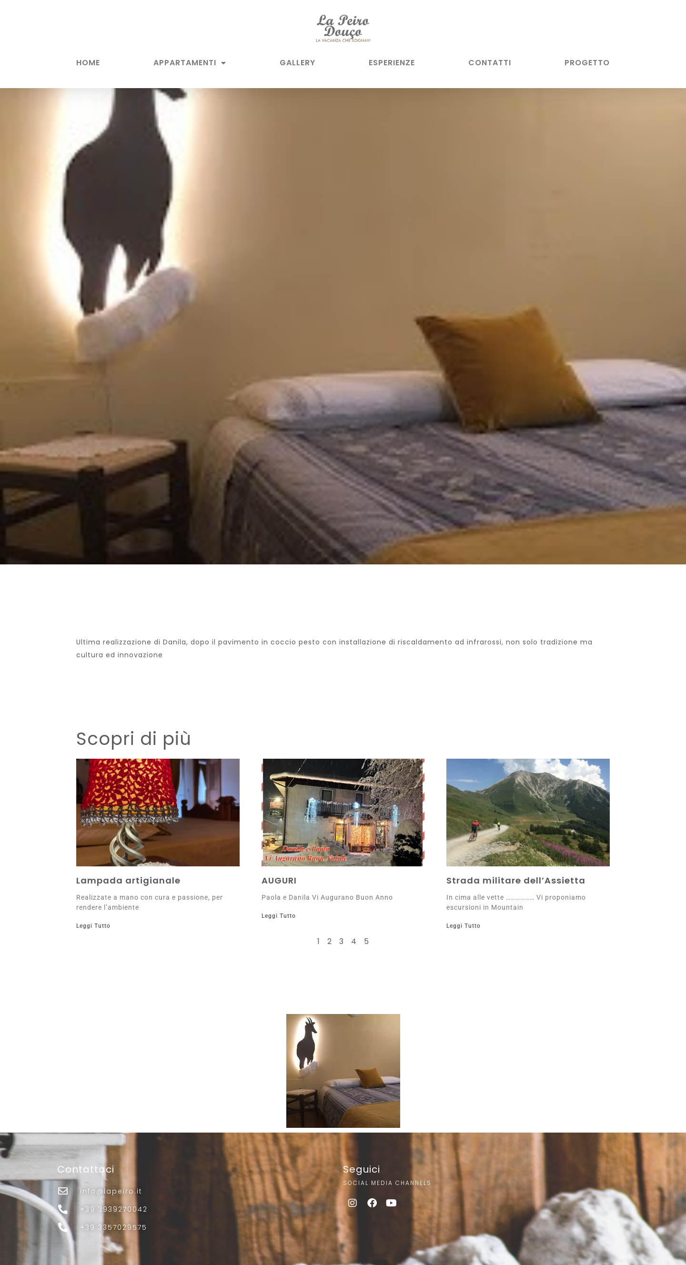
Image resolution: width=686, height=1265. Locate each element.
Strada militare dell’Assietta (515, 880)
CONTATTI (489, 62)
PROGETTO (587, 62)
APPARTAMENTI (189, 62)
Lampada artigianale (128, 880)
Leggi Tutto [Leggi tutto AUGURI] (279, 916)
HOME (88, 62)
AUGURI (279, 880)
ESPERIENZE (392, 62)
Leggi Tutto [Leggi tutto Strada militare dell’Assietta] (463, 926)
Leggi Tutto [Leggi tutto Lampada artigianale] (93, 926)
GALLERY (297, 62)
